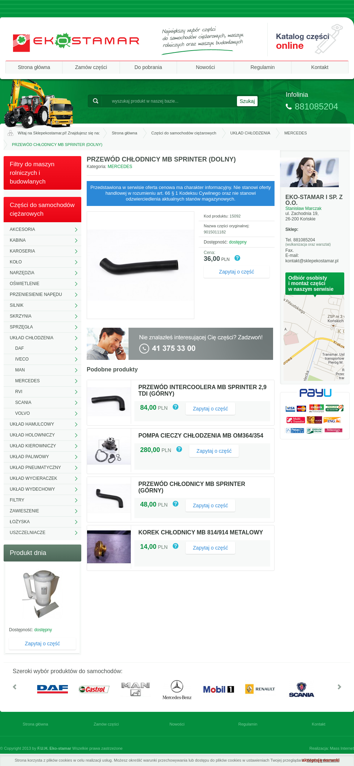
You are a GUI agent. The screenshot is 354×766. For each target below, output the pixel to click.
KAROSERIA (22, 251)
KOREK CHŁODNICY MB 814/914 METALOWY (200, 532)
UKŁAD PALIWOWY (29, 456)
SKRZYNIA (20, 316)
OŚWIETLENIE (24, 283)
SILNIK (16, 305)
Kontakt (319, 67)
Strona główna (34, 67)
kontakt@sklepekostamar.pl (311, 260)
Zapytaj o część (42, 643)
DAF (19, 348)
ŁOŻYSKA (20, 521)
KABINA (18, 240)
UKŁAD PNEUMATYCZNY (35, 467)
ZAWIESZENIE (24, 510)
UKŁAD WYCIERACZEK (33, 478)
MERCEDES (295, 133)
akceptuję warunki (321, 760)
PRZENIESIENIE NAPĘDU (36, 294)
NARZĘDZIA (22, 272)
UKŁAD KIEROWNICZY (33, 445)
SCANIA (23, 402)
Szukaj (247, 101)
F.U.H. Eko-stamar (55, 748)
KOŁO (16, 261)
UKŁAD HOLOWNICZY (32, 435)
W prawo (339, 686)
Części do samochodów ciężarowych (183, 133)
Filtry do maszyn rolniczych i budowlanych (32, 173)
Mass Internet (342, 748)
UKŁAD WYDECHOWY (32, 489)
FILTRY (17, 500)
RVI (18, 391)
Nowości (205, 67)
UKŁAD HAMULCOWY (32, 424)
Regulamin (263, 67)
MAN (20, 370)
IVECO (22, 359)
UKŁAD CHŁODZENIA (250, 133)
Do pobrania (148, 67)
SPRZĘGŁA (21, 327)
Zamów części (91, 67)
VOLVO (22, 413)
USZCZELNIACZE (28, 532)
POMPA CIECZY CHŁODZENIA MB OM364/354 (200, 436)
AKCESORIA (22, 229)
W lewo (14, 686)
